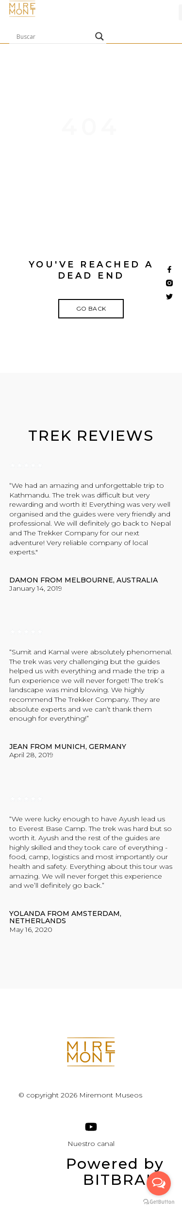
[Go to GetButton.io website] (158, 1202)
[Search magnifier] (99, 36)
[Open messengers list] (159, 1183)
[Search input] (53, 36)
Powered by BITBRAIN (115, 1172)
